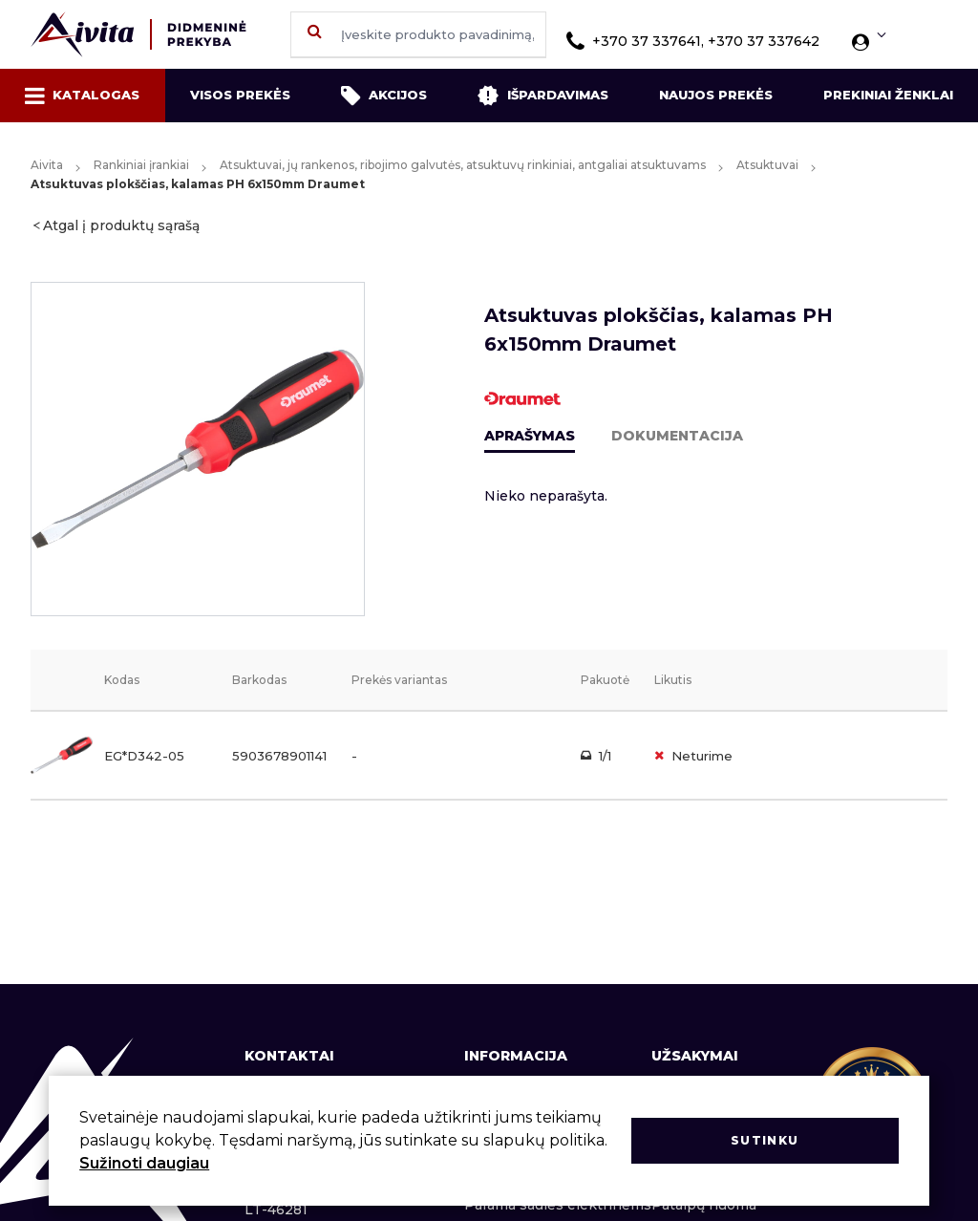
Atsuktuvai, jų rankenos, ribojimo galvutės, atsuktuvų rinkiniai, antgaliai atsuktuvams (463, 165)
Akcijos (384, 95)
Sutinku (764, 1140)
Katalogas (82, 95)
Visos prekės (240, 94)
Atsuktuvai (767, 165)
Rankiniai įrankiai (141, 165)
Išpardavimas (542, 95)
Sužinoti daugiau (144, 1163)
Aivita (47, 165)
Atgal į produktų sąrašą (121, 225)
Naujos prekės (716, 94)
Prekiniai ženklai (888, 94)
